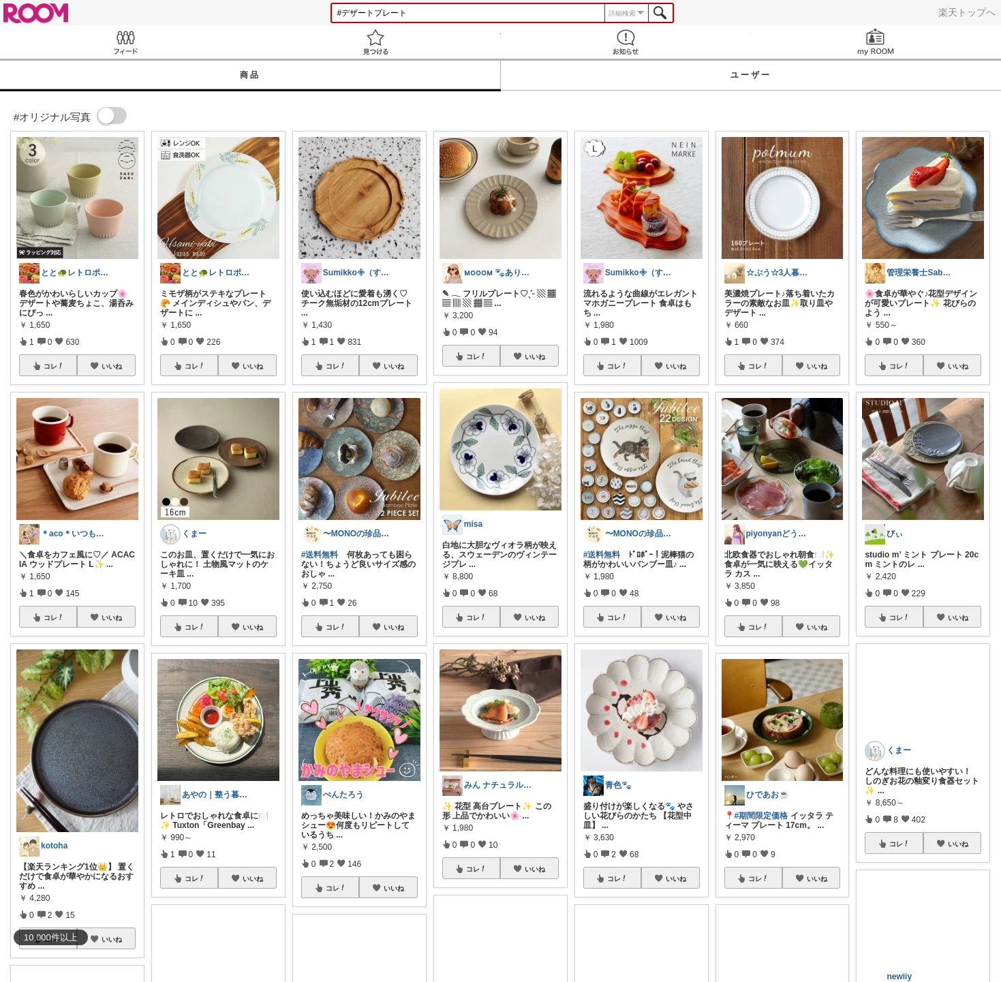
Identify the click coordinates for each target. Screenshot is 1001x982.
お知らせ (626, 42)
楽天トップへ (967, 12)
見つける (375, 42)
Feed (125, 42)
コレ (54, 366)
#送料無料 (320, 554)
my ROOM (876, 42)
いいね (112, 366)
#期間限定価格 (761, 815)
